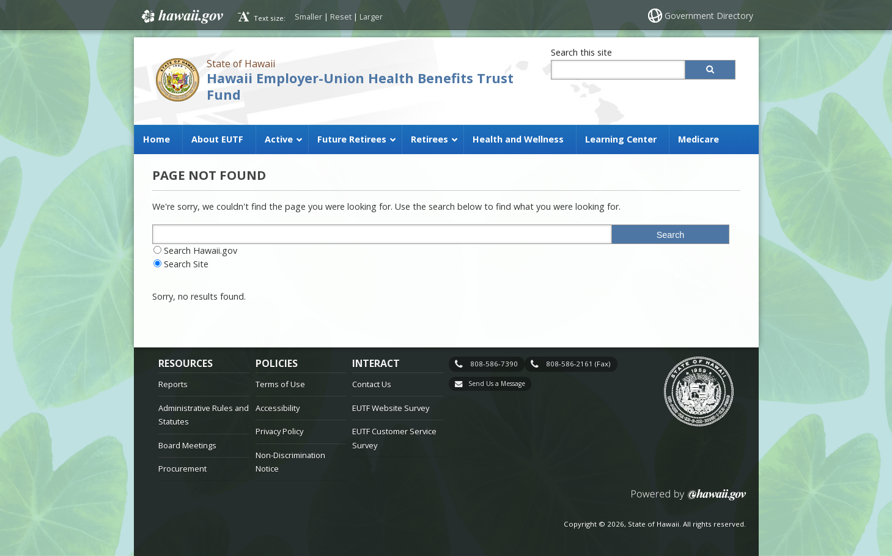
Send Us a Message (496, 383)
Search (671, 235)
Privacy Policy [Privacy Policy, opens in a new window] (279, 431)
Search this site (581, 52)
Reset (341, 16)
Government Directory (709, 15)
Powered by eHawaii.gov (689, 499)
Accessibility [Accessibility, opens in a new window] (278, 407)
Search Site (186, 264)
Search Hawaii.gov (200, 250)
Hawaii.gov (181, 16)
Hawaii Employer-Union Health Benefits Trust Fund (360, 86)
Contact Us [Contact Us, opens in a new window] (371, 384)
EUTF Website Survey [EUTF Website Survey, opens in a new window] (390, 407)
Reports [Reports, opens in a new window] (173, 384)
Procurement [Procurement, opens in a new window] (182, 468)
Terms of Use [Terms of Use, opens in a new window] (280, 384)
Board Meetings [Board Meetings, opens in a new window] (187, 445)
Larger (371, 16)
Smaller (308, 16)
